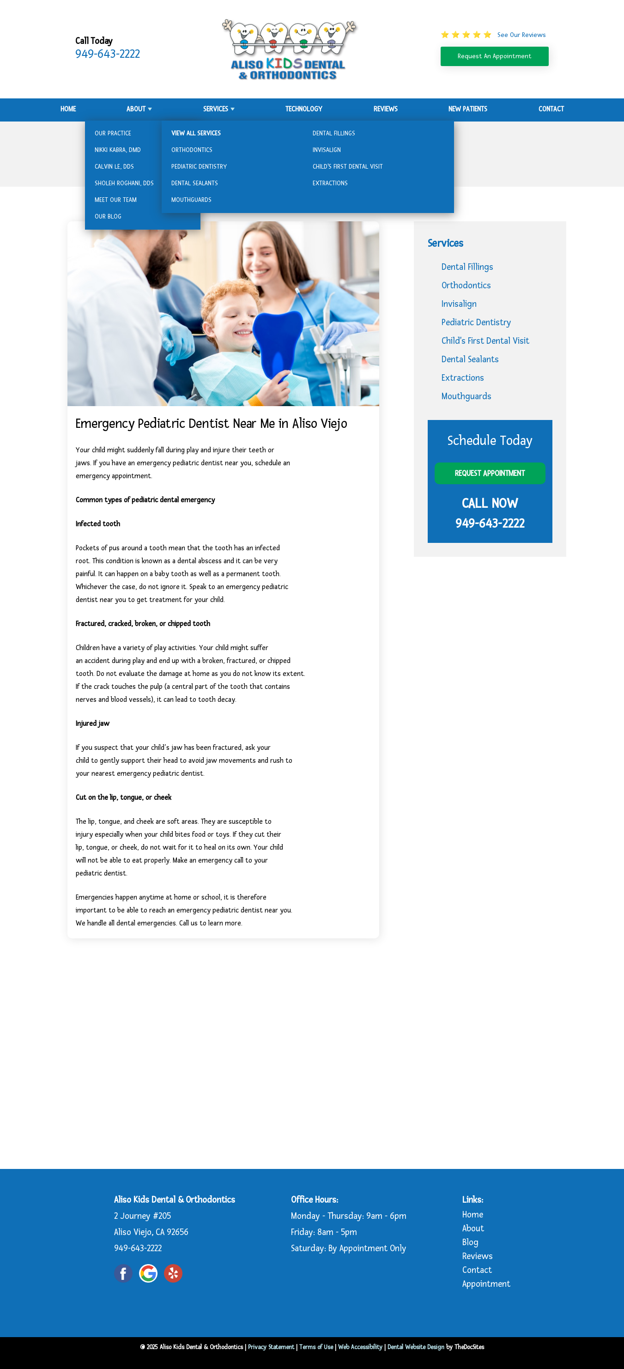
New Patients (467, 109)
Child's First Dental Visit (485, 341)
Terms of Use (316, 1347)
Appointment (486, 1284)
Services (215, 109)
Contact (551, 109)
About (136, 109)
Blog (470, 1242)
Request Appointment (490, 473)
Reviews (386, 109)
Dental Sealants (470, 359)
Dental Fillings (467, 267)
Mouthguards (466, 396)
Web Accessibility (360, 1347)
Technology (303, 109)
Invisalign (459, 304)
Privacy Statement (271, 1347)
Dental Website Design (416, 1347)
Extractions (463, 378)
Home (68, 109)
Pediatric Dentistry (476, 322)
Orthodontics (466, 285)
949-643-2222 (107, 54)
